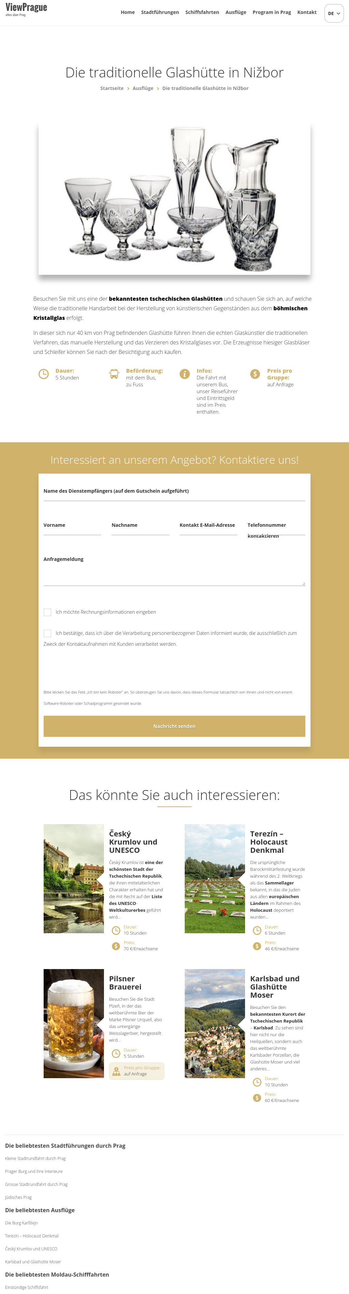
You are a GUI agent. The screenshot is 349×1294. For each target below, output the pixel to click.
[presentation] (95, 673)
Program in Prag (272, 12)
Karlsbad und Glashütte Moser (275, 986)
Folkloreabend (286, 1158)
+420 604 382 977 (171, 1253)
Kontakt (307, 12)
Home (128, 12)
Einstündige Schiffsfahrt (207, 1169)
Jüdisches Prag (18, 1208)
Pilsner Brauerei (125, 982)
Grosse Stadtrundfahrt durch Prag (36, 1195)
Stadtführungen (160, 12)
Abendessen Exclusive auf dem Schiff (219, 1208)
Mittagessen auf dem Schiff (210, 1182)
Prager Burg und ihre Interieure (34, 1182)
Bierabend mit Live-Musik (296, 1171)
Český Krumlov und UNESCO (133, 841)
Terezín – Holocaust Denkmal (269, 841)
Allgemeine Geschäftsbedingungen (229, 1253)
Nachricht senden (174, 726)
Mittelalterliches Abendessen (299, 1184)
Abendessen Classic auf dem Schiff (217, 1195)
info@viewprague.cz (117, 1253)
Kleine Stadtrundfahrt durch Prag (35, 1169)
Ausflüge (236, 12)
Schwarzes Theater (290, 1197)
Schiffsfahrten (202, 12)
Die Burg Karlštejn (116, 1158)
